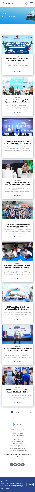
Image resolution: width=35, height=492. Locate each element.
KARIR (17, 456)
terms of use (4, 483)
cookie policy (14, 483)
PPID (19, 454)
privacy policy (19, 481)
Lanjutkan (30, 484)
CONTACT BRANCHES (10, 454)
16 (19, 412)
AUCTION (24, 454)
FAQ (29, 454)
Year (4, 29)
